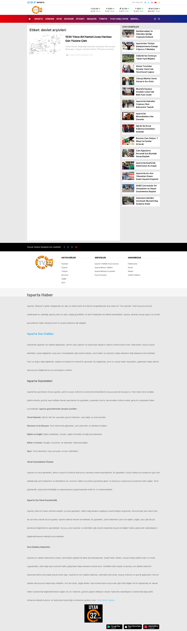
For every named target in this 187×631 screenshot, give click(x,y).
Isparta (39, 19)
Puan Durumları (101, 275)
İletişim (130, 271)
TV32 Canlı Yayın (119, 19)
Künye (130, 267)
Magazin (91, 19)
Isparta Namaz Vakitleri (104, 267)
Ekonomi (69, 19)
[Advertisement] (141, 224)
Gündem (49, 19)
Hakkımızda (132, 264)
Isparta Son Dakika (40, 334)
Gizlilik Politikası (134, 275)
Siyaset (80, 19)
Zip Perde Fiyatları (106, 600)
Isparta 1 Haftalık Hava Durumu (107, 264)
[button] (30, 19)
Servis (134, 19)
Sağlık (63, 279)
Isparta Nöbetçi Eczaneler (105, 271)
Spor (59, 19)
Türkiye (103, 19)
